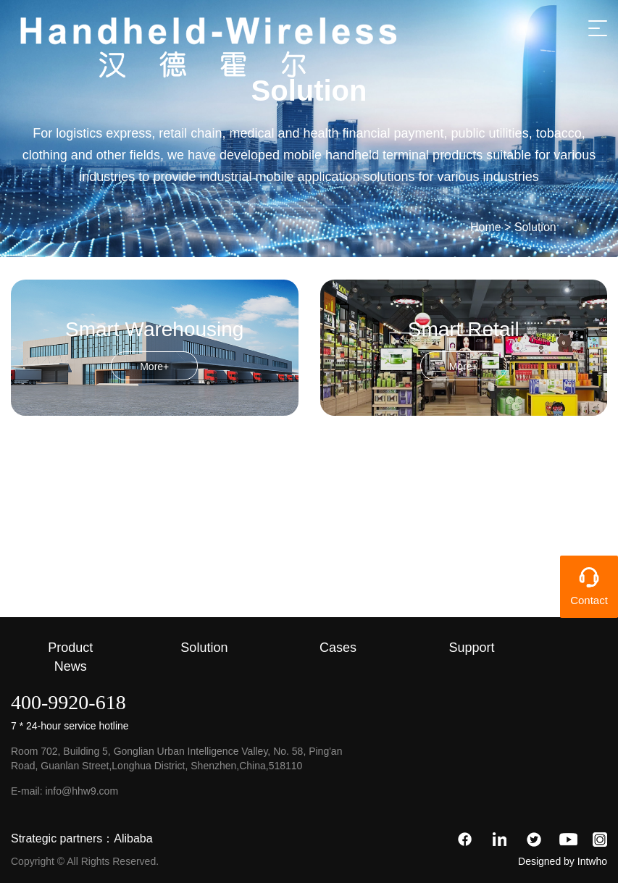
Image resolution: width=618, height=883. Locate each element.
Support (472, 647)
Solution (535, 227)
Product (70, 647)
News (70, 666)
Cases (338, 647)
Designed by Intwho (562, 861)
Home (485, 227)
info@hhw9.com (81, 791)
